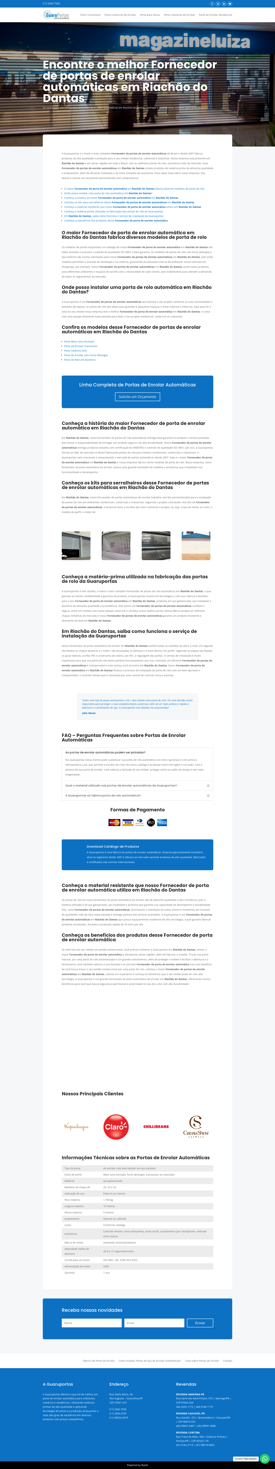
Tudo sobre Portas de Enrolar (202, 1361)
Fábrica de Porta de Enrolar (99, 1361)
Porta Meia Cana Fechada (79, 341)
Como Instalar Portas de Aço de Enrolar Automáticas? (150, 1361)
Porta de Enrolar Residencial (215, 14)
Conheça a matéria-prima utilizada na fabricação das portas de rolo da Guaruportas (113, 211)
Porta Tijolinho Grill (75, 350)
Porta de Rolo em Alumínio (79, 359)
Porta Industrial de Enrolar (179, 14)
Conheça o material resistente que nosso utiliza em (132, 207)
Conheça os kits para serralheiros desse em (129, 202)
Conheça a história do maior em (121, 197)
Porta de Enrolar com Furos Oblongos (86, 355)
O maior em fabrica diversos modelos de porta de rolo (134, 188)
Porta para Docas (150, 14)
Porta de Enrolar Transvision (81, 346)
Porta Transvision (90, 14)
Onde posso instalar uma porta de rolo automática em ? (108, 193)
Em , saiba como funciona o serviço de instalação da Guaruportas (113, 216)
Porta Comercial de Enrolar (120, 14)
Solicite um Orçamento (137, 396)
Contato (227, 1361)
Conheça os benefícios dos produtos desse (116, 220)
